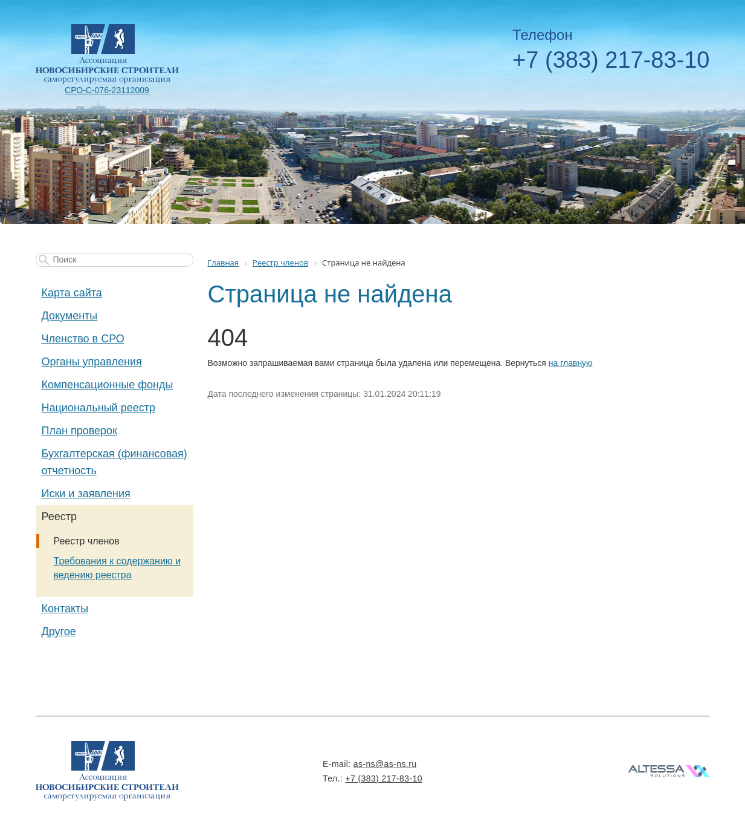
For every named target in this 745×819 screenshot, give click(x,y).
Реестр (59, 517)
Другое (59, 631)
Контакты (65, 608)
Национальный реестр (98, 408)
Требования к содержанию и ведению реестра (117, 568)
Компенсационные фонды (107, 385)
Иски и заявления (86, 494)
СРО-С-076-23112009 (107, 90)
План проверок (79, 431)
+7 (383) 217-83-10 (610, 60)
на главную (571, 363)
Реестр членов (87, 541)
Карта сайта (72, 293)
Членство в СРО (83, 339)
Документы (70, 316)
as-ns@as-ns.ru (385, 764)
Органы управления (92, 362)
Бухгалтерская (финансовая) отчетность (114, 462)
